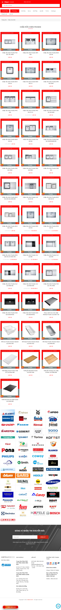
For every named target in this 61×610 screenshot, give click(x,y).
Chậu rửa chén (11, 20)
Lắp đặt (41, 11)
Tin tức (47, 11)
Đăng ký (43, 537)
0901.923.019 (27, 2)
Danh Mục (5, 11)
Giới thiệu (23, 11)
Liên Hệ (11, 14)
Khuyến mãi (4, 14)
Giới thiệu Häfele (5, 560)
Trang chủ (4, 20)
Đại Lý (29, 11)
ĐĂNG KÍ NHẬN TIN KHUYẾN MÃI (30, 531)
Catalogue (53, 11)
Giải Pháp (35, 11)
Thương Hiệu (13, 11)
